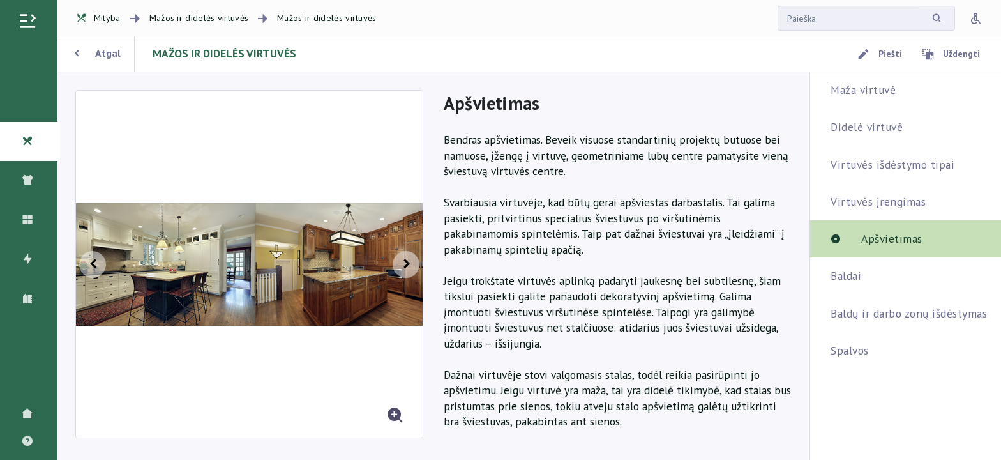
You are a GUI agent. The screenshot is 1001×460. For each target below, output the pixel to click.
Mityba (98, 18)
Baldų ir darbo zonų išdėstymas (909, 313)
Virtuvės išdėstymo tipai (892, 164)
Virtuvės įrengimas (878, 201)
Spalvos (850, 350)
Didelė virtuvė (867, 126)
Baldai (846, 275)
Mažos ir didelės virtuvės (199, 18)
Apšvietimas (891, 238)
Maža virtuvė (863, 89)
